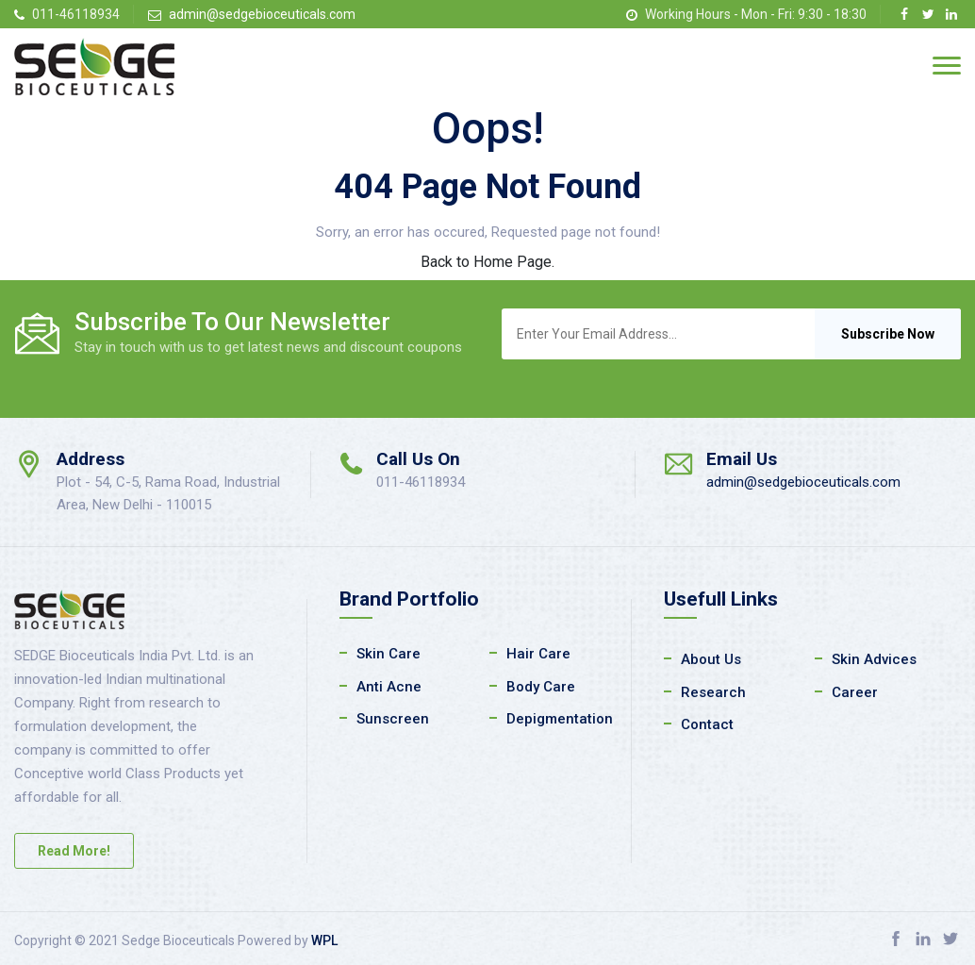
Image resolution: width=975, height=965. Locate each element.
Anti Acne (388, 686)
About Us (711, 659)
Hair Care (538, 653)
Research (713, 692)
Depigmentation (559, 718)
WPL (324, 940)
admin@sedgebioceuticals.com (262, 14)
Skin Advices (874, 659)
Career (855, 692)
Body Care (540, 686)
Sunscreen (392, 718)
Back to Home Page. (487, 262)
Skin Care (388, 653)
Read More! (74, 850)
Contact (707, 724)
